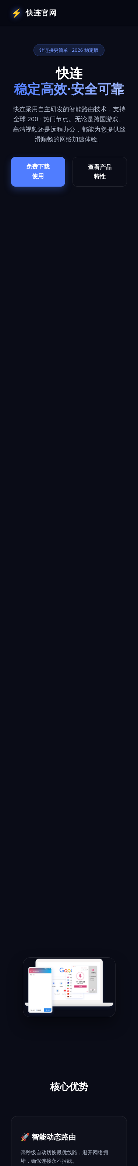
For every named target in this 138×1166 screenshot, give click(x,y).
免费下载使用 (38, 171)
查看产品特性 (100, 171)
